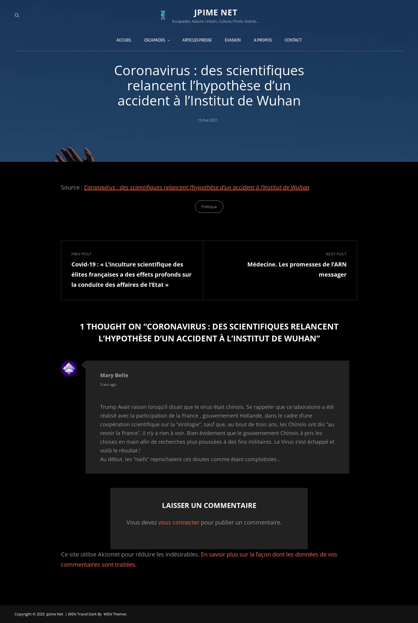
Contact (293, 40)
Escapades (157, 40)
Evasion (233, 40)
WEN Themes (115, 614)
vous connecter (178, 522)
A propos (263, 40)
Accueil (123, 40)
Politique (209, 206)
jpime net (215, 12)
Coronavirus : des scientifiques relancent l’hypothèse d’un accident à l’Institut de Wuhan (196, 187)
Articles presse (197, 40)
